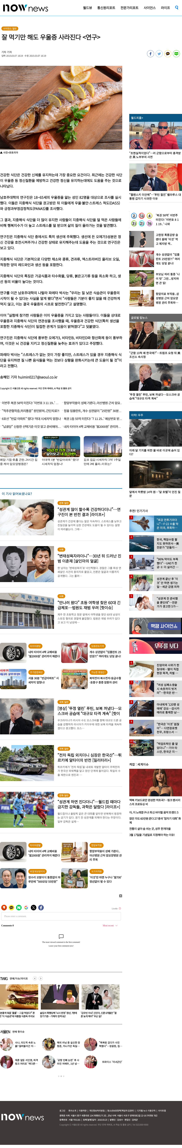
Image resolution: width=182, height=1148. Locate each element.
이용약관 (83, 1110)
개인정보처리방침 (97, 1110)
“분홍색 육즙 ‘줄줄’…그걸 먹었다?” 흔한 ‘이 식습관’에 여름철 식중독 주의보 (57, 1014)
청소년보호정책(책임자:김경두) (120, 1110)
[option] (58, 1002)
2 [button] (61, 1076)
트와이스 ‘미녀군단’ (112, 1062)
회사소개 (72, 1110)
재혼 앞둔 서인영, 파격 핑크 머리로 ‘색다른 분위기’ (26, 1063)
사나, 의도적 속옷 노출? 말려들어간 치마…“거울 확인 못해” (26, 1046)
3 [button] (63, 1076)
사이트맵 (162, 1110)
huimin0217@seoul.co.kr (37, 377)
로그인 (62, 1110)
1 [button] (58, 1076)
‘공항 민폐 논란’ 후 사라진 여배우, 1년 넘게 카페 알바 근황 (68, 1063)
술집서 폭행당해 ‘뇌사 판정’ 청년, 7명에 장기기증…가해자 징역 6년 (99, 1014)
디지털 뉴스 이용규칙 (146, 1110)
